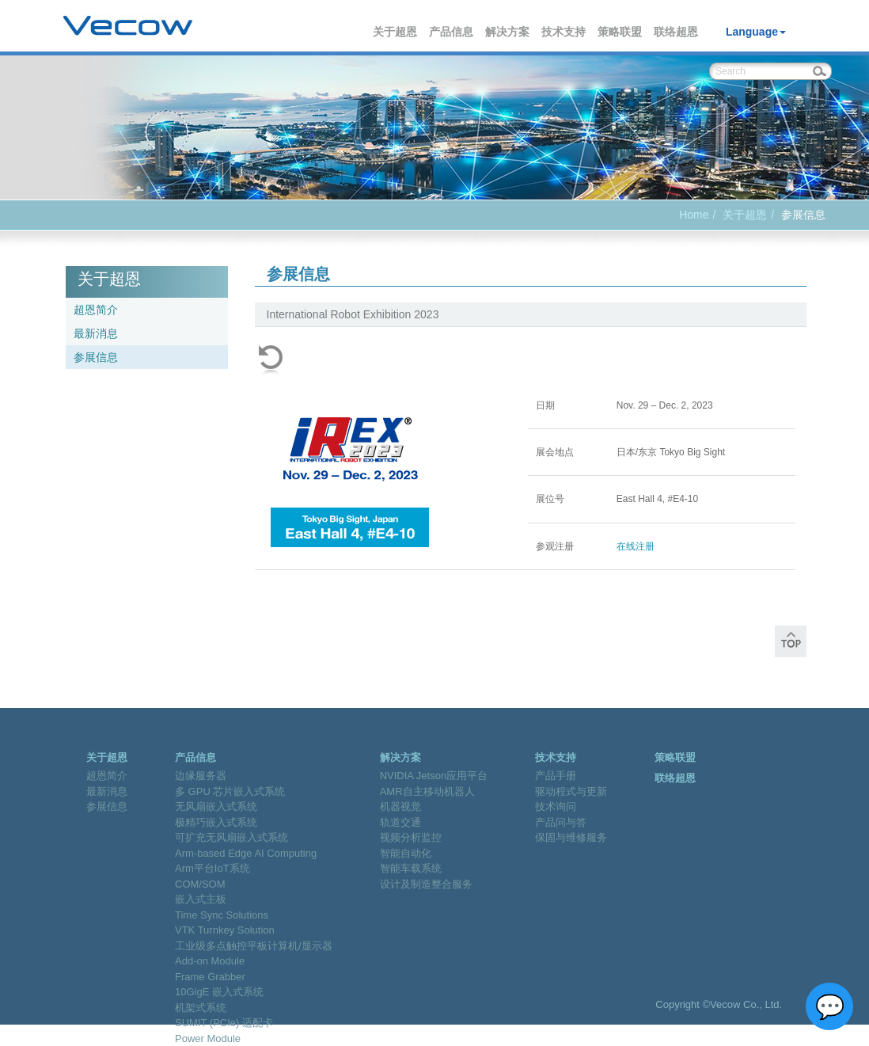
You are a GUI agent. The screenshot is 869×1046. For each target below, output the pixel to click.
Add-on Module (210, 961)
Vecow (128, 26)
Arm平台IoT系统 (212, 868)
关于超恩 (395, 31)
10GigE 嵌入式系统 (219, 992)
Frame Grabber (210, 977)
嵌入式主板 (200, 899)
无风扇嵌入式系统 (216, 806)
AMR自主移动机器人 (427, 791)
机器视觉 (400, 806)
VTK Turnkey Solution (225, 930)
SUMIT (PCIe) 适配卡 (224, 1023)
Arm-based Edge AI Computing (246, 853)
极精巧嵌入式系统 (216, 822)
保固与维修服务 (571, 837)
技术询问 (555, 806)
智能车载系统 (411, 868)
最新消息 (96, 333)
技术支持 (564, 31)
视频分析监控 (411, 837)
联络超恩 (676, 31)
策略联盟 (620, 31)
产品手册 (555, 776)
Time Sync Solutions (221, 915)
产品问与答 (560, 822)
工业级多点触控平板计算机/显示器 (253, 946)
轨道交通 (400, 822)
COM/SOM (200, 884)
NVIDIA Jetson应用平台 (434, 776)
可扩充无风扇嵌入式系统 (231, 837)
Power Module (208, 1038)
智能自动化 (405, 853)
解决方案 (508, 31)
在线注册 (636, 546)
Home (693, 214)
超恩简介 (96, 309)
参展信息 (96, 357)
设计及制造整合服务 (426, 884)
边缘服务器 (200, 776)
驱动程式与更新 (571, 791)
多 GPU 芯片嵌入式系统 (230, 791)
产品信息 (452, 31)
